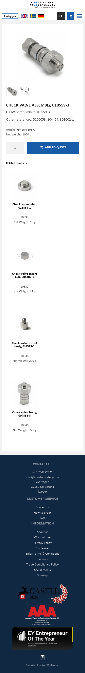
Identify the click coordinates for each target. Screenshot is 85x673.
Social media (42, 569)
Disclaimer (42, 548)
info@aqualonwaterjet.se (42, 477)
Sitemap (42, 575)
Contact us (42, 507)
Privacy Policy (43, 542)
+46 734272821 (42, 472)
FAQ (42, 518)
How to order (42, 512)
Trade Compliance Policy (42, 564)
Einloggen (10, 16)
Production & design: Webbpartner (43, 665)
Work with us (42, 537)
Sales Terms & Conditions (42, 553)
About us (42, 532)
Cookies (42, 559)
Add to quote (53, 147)
